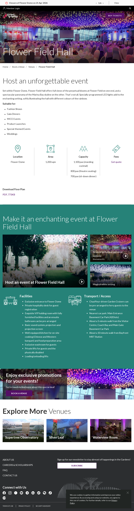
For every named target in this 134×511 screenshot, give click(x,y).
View (116, 3)
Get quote (116, 161)
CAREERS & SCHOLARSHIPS (18, 465)
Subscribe (77, 465)
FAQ (5, 470)
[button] (130, 8)
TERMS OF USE (8, 506)
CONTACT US (10, 475)
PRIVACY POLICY (24, 506)
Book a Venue (19, 393)
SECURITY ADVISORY (43, 506)
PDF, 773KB (9, 194)
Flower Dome (54, 301)
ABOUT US (8, 459)
